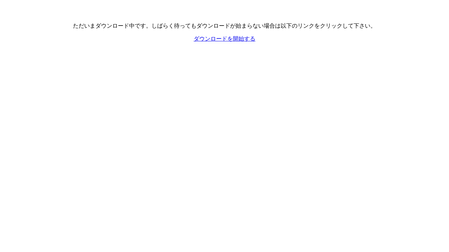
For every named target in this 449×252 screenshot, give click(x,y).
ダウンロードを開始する (224, 39)
